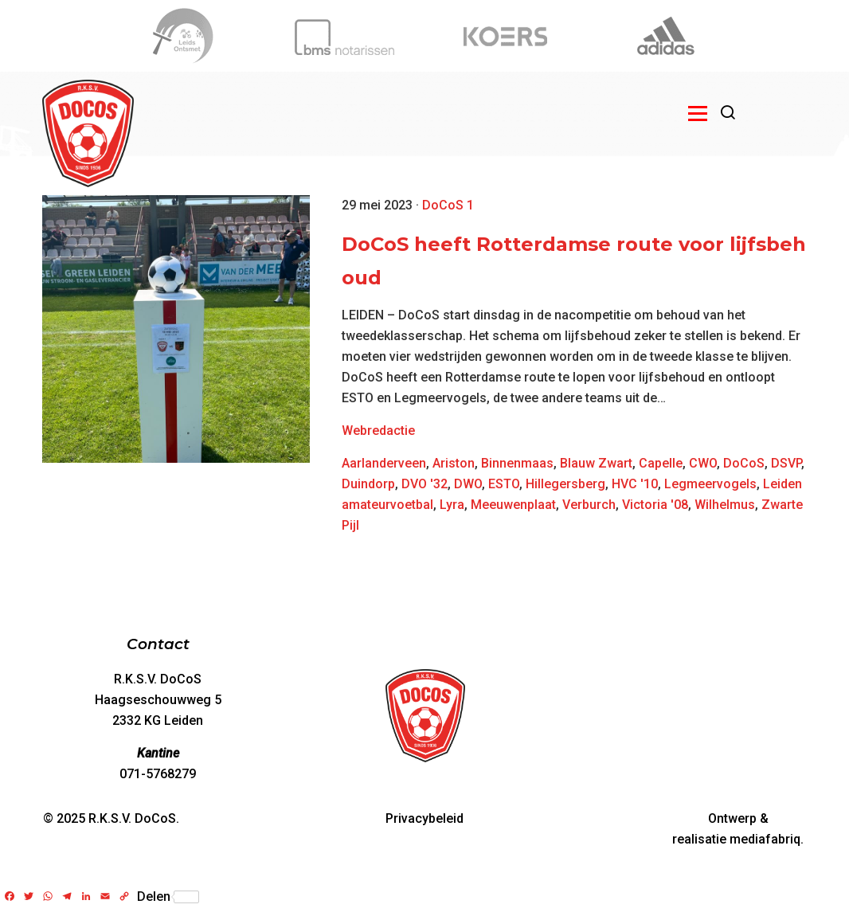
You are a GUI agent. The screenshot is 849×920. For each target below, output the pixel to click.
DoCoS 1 (448, 205)
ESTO (503, 483)
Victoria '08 (655, 504)
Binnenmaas (517, 463)
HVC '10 (635, 483)
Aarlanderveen (384, 463)
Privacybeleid (424, 818)
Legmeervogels (710, 483)
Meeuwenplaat (513, 504)
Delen (168, 897)
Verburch (589, 504)
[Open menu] (697, 113)
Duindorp (368, 483)
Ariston (453, 463)
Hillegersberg (565, 483)
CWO (703, 463)
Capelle (661, 463)
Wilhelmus (724, 504)
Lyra (452, 504)
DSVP (786, 463)
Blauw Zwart (596, 463)
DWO (468, 483)
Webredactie (378, 430)
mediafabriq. (767, 839)
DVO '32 (424, 483)
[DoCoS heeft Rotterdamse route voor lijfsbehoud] (176, 329)
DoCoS (744, 463)
